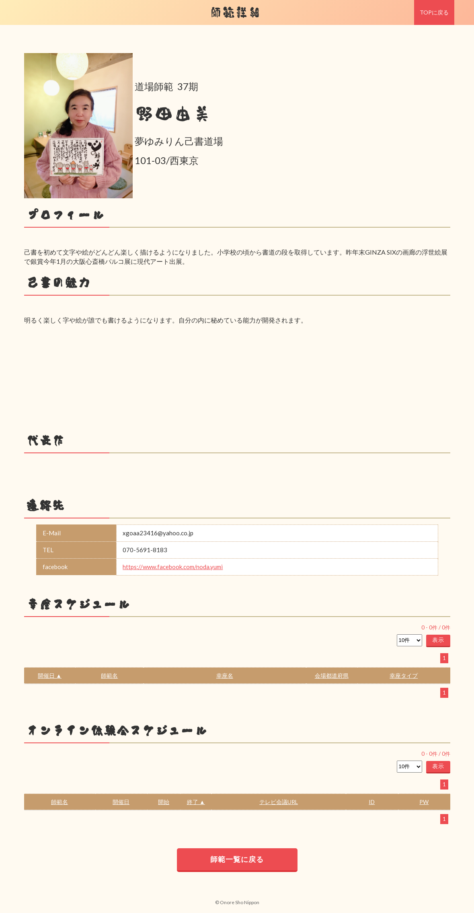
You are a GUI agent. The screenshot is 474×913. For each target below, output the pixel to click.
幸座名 (224, 675)
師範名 (109, 675)
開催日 (121, 801)
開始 (163, 801)
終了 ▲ (196, 801)
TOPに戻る (434, 12)
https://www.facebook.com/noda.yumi (173, 566)
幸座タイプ (404, 675)
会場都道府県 (332, 675)
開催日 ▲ (50, 675)
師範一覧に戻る (237, 859)
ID (372, 801)
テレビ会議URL (278, 801)
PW (424, 801)
